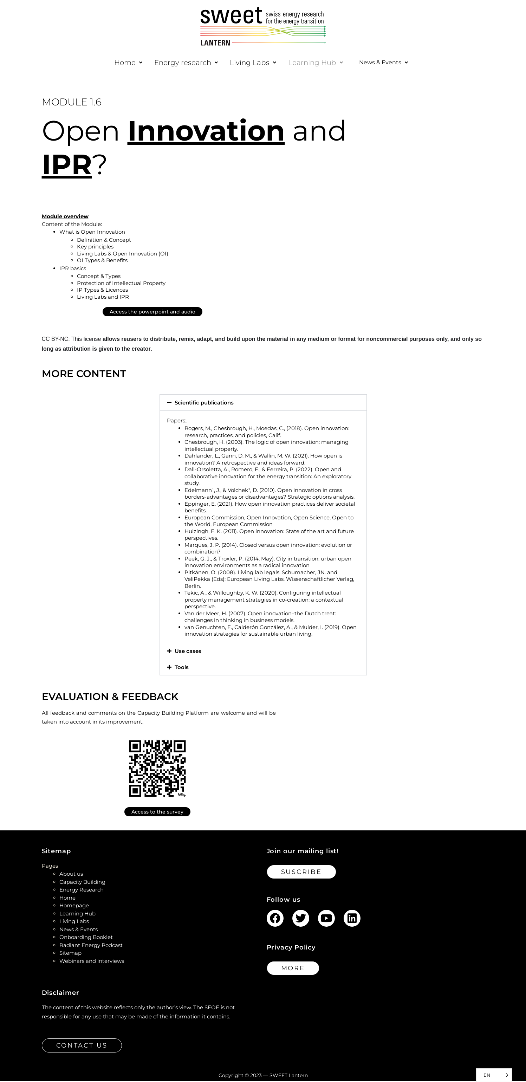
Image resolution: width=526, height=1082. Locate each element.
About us (71, 874)
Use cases (188, 651)
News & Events (383, 63)
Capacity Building (82, 882)
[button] (123, 62)
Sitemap (70, 953)
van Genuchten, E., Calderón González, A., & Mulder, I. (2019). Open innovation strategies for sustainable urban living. (270, 631)
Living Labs (248, 62)
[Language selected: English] (494, 1075)
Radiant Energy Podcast (91, 945)
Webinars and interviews (91, 961)
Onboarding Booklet (86, 937)
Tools (182, 668)
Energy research (181, 62)
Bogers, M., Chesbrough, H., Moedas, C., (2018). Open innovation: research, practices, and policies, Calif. (266, 432)
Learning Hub (310, 62)
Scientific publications (204, 403)
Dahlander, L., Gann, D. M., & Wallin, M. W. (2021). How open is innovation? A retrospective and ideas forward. (263, 460)
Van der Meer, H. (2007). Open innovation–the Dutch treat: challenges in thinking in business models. (260, 617)
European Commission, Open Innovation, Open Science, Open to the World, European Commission (268, 522)
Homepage (74, 906)
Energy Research (81, 890)
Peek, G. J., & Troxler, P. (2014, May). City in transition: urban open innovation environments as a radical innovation (267, 563)
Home (123, 62)
